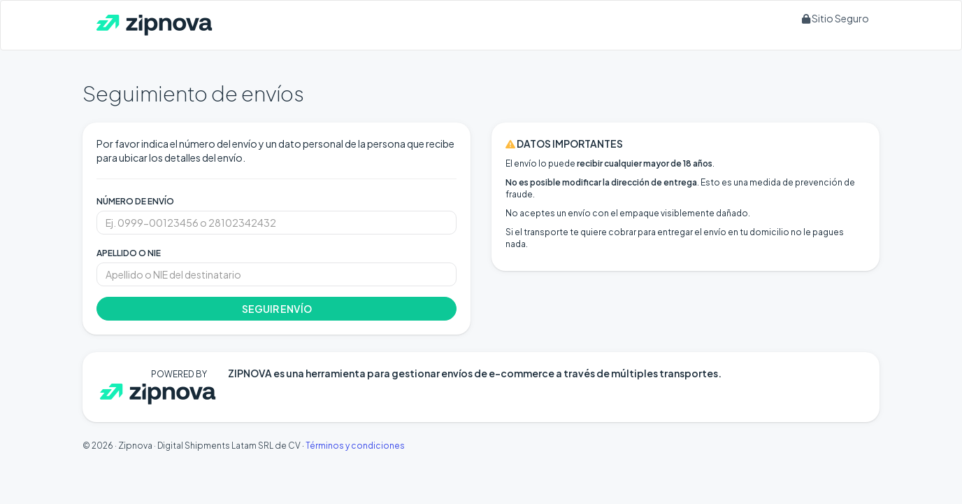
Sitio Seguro (835, 18)
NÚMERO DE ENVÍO (135, 201)
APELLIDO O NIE (128, 253)
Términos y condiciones (355, 445)
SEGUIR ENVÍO (277, 308)
